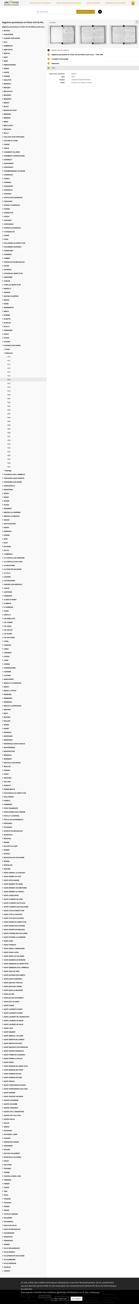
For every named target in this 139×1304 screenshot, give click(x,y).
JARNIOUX (8, 531)
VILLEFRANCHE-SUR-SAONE (14, 1256)
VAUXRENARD (9, 1233)
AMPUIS (7, 53)
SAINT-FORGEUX (10, 945)
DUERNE (7, 315)
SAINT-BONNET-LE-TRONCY (14, 892)
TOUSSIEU (7, 1203)
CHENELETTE (8, 213)
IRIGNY (6, 527)
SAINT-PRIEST (9, 1062)
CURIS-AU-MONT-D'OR (12, 285)
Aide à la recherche (44, 15)
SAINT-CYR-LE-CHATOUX (13, 914)
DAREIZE (7, 292)
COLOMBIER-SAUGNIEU (12, 247)
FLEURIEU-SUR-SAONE (12, 345)
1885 (9, 414)
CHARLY (7, 179)
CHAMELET (8, 160)
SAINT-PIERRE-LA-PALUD (13, 1058)
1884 (9, 410)
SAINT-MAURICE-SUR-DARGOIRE (16, 1047)
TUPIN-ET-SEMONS (11, 1214)
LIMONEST (8, 653)
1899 (9, 467)
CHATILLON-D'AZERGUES (13, 197)
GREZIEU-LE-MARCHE (12, 516)
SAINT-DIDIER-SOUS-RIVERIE (14, 926)
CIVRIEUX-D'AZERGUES (12, 228)
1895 (9, 452)
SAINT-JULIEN (9, 994)
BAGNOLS (7, 84)
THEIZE (6, 1187)
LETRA (6, 641)
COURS (6, 266)
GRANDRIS (8, 508)
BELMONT (7, 95)
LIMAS (6, 649)
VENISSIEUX (8, 1237)
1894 (9, 448)
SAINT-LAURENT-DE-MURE (13, 1021)
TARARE (7, 1172)
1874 (9, 372)
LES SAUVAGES (9, 637)
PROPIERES (8, 823)
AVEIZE (6, 72)
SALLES (6, 1123)
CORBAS (7, 258)
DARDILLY (7, 289)
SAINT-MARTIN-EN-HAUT (13, 1043)
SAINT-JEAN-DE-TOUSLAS (13, 983)
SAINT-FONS (8, 941)
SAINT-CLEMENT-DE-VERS (13, 899)
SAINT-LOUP (8, 1028)
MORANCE (8, 755)
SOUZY (6, 1161)
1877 (9, 383)
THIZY (6, 1195)
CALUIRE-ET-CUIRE (11, 141)
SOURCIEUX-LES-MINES (12, 1157)
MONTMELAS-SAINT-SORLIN (14, 744)
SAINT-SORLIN (9, 1081)
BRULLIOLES (8, 125)
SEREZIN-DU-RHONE (11, 1142)
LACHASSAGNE (9, 581)
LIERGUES (7, 645)
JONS (6, 539)
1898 (9, 463)
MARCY (6, 687)
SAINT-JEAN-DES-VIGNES (13, 986)
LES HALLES (8, 630)
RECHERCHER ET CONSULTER (40, 3)
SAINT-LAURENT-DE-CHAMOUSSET (17, 1017)
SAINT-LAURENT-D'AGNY (13, 1009)
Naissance (9, 353)
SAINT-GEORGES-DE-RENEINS (14, 960)
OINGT (6, 774)
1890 (9, 433)
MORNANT (8, 759)
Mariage (8, 471)
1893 (9, 444)
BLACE (6, 106)
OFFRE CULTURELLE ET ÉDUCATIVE (68, 3)
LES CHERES (8, 622)
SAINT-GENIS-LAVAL (11, 952)
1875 (9, 376)
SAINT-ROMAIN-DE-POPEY (13, 1070)
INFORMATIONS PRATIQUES (115, 3)
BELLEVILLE (8, 91)
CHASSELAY (8, 190)
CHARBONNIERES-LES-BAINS (14, 171)
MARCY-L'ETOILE (10, 691)
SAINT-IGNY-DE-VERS (11, 971)
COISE (6, 239)
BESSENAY (8, 99)
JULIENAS (7, 546)
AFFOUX (7, 31)
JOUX (6, 543)
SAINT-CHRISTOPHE (11, 895)
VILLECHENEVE (9, 1252)
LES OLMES (8, 634)
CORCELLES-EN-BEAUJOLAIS (14, 262)
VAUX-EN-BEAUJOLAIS (12, 1229)
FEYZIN (6, 338)
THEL (6, 1191)
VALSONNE (8, 1218)
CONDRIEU (8, 254)
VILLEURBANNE (9, 1259)
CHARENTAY (8, 175)
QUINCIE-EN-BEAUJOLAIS (13, 831)
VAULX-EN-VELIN (10, 1225)
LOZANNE (7, 672)
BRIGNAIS (7, 114)
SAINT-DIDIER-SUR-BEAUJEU (14, 930)
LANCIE (6, 588)
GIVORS (6, 501)
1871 (9, 361)
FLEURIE (7, 342)
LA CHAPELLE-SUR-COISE (13, 562)
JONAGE (7, 535)
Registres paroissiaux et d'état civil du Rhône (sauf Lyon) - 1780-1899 (24, 27)
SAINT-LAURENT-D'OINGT (13, 1013)
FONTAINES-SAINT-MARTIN (14, 478)
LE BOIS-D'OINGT (10, 600)
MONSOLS (7, 732)
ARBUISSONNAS (10, 65)
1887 (9, 421)
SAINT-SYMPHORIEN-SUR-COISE (16, 1089)
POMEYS (7, 801)
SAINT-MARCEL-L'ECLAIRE (13, 1036)
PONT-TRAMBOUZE (11, 808)
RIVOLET (7, 854)
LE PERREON (8, 607)
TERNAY (7, 1184)
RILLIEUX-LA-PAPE (11, 846)
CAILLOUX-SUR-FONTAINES (14, 137)
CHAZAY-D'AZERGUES (12, 205)
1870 (9, 357)
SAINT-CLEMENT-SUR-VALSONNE (16, 907)
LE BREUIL (7, 603)
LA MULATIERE (9, 565)
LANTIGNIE (8, 592)
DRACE (6, 311)
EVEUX (6, 334)
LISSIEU (7, 656)
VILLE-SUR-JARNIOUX (12, 1248)
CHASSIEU (7, 194)
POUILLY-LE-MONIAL (12, 816)
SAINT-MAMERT (10, 1032)
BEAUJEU (7, 87)
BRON (6, 122)
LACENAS (7, 577)
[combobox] (85, 12)
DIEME (6, 304)
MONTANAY (8, 740)
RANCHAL (7, 838)
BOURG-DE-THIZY (10, 110)
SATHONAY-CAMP (10, 1134)
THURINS (7, 1199)
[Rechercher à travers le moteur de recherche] (57, 12)
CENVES (7, 144)
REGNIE (6, 842)
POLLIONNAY (9, 797)
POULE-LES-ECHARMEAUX (13, 820)
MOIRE (6, 728)
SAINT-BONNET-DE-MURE (13, 884)
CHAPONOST (8, 167)
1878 (9, 387)
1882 (9, 402)
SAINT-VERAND (9, 1093)
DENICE (6, 300)
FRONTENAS (8, 490)
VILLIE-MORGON (10, 1263)
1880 (9, 395)
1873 (9, 368)
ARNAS (6, 69)
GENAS (6, 493)
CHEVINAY (8, 220)
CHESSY (7, 216)
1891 (9, 436)
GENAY (6, 497)
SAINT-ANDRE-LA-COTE (12, 876)
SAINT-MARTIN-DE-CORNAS (14, 1039)
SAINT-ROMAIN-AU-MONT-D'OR (16, 1066)
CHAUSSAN (8, 201)
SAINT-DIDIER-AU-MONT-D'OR (15, 922)
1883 (9, 406)
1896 (9, 455)
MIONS (6, 725)
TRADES (7, 1206)
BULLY (6, 133)
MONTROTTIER (9, 751)
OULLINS (7, 782)
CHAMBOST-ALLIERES (12, 152)
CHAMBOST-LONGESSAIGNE (14, 156)
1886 (9, 417)
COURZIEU (8, 270)
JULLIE (6, 550)
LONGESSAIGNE (10, 668)
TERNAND (7, 1180)
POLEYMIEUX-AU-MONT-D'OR (15, 793)
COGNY (6, 235)
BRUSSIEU (7, 129)
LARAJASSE (8, 596)
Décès (7, 349)
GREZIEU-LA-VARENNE (12, 512)
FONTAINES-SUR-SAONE (13, 482)
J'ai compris (76, 1299)
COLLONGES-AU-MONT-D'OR (14, 243)
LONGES (7, 664)
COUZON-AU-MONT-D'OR (13, 273)
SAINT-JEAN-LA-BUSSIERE (13, 990)
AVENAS (7, 76)
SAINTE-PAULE (9, 1119)
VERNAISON (8, 1241)
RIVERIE (7, 850)
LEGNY (6, 611)
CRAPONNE (8, 277)
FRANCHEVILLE (9, 486)
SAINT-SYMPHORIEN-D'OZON (15, 1085)
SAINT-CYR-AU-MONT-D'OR (14, 911)
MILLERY (7, 721)
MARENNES (8, 698)
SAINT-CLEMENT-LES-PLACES (14, 903)
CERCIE (6, 148)
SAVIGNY (7, 1138)
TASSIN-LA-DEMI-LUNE (12, 1176)
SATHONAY (8, 1131)
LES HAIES (7, 626)
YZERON (7, 1271)
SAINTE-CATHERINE (11, 1100)
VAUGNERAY (8, 1222)
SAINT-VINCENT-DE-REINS (13, 1096)
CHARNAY (7, 182)
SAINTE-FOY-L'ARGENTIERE (14, 1112)
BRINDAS (7, 118)
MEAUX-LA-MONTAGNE (12, 706)
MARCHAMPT (9, 679)
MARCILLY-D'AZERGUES (12, 683)
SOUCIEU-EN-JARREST (12, 1153)
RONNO (7, 861)
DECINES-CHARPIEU (11, 296)
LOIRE (6, 660)
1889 (9, 429)
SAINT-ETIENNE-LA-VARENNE (15, 937)
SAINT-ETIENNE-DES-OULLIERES (15, 933)
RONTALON (8, 865)
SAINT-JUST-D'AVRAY (12, 1002)
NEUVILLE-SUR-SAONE (12, 763)
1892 (9, 440)
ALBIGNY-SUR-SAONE (12, 38)
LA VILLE (7, 573)
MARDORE (7, 694)
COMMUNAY (8, 251)
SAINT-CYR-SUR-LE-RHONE (14, 918)
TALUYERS (8, 1165)
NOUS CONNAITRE (93, 3)
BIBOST (6, 103)
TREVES (6, 1210)
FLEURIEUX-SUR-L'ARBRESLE (14, 474)
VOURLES (7, 1267)
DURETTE (7, 319)
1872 (9, 364)
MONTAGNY (8, 736)
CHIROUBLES (8, 224)
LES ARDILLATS (9, 618)
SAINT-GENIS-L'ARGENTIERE (14, 948)
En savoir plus (62, 1299)
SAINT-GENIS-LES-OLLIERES (14, 956)
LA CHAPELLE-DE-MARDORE (14, 558)
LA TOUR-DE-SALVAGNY (13, 569)
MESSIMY (7, 710)
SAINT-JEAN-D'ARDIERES (13, 979)
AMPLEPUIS (8, 50)
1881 (9, 398)
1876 (9, 380)
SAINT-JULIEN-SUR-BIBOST (14, 998)
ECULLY (7, 326)
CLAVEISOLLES (9, 232)
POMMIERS (8, 804)
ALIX (5, 42)
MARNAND (8, 702)
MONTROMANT (9, 747)
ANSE (6, 61)
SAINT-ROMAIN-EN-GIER (13, 1077)
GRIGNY (7, 520)
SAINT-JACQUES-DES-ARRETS (14, 975)
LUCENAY (7, 675)
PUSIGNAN (8, 827)
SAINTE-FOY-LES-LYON (12, 1115)
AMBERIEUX (8, 46)
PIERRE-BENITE (9, 789)
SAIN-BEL (7, 869)
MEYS (6, 713)
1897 (9, 459)
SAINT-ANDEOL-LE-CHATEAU (14, 873)
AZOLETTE (7, 80)
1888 (9, 425)
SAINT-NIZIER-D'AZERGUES (14, 1051)
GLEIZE (6, 505)
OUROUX (7, 785)
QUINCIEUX (8, 835)
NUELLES (7, 766)
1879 (9, 391)
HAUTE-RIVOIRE (10, 524)
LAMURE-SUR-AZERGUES (13, 584)
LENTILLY (7, 615)
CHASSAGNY (8, 186)
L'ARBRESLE (8, 554)
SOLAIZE (7, 1149)
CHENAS (7, 209)
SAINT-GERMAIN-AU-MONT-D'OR (16, 964)
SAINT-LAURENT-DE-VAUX (13, 1024)
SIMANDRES (8, 1146)
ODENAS (7, 770)
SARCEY (7, 1127)
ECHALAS (7, 323)
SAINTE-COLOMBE (10, 1104)
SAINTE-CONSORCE (11, 1108)
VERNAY (7, 1244)
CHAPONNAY (9, 163)
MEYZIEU (7, 717)
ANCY (6, 57)
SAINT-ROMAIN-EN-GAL (13, 1074)
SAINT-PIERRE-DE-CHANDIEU (14, 1055)
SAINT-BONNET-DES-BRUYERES (15, 888)
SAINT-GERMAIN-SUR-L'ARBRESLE (16, 967)
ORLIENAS (7, 778)
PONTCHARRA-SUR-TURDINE (14, 812)
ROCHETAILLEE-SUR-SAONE (14, 857)
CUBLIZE (7, 281)
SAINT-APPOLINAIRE (11, 880)
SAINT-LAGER (9, 1005)
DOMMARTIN (9, 307)
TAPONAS (7, 1168)
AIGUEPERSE (8, 34)
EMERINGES (8, 330)
